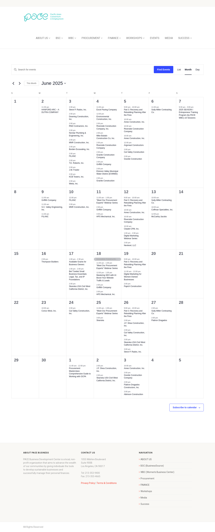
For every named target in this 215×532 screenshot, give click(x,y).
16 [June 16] (44, 253)
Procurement (147, 478)
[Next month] (20, 83)
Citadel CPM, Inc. (131, 229)
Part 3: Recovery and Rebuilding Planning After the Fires (135, 112)
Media (144, 497)
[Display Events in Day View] (198, 69)
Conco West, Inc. (49, 311)
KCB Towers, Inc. (76, 177)
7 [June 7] (180, 101)
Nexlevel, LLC (130, 245)
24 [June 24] (71, 302)
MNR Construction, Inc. (79, 142)
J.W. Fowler (74, 170)
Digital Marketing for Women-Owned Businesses (132, 277)
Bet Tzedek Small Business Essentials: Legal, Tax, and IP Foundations (78, 275)
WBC (71, 38)
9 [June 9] (43, 192)
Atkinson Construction (133, 394)
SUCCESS (183, 38)
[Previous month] (13, 83)
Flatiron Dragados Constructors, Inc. (131, 386)
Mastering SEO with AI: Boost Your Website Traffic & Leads (107, 278)
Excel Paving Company (107, 110)
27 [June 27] (153, 302)
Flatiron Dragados (159, 320)
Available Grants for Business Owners (77, 263)
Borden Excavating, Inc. (79, 149)
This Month (31, 83)
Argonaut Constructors (133, 145)
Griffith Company (104, 164)
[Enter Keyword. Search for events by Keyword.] (82, 69)
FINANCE (113, 38)
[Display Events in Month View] (188, 69)
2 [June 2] (43, 101)
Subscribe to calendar (185, 407)
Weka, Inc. (73, 184)
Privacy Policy (88, 483)
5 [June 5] (125, 101)
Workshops (146, 491)
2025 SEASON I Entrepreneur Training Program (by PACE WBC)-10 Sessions (188, 114)
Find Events (163, 69)
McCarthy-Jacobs (159, 216)
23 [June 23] (44, 302)
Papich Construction (132, 286)
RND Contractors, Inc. (78, 126)
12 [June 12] (126, 192)
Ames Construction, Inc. (134, 122)
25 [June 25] (99, 302)
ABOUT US (42, 38)
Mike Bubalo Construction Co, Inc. (106, 137)
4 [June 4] (98, 101)
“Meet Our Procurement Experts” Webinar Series (107, 201)
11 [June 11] (99, 192)
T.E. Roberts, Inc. (76, 163)
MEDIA (169, 38)
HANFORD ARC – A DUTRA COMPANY (50, 111)
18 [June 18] (99, 253)
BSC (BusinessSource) (152, 465)
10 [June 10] (71, 192)
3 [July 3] (125, 360)
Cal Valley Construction (134, 152)
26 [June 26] (126, 302)
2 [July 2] (98, 360)
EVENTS (154, 38)
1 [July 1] (70, 360)
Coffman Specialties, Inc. (162, 210)
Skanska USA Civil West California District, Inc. (79, 287)
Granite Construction (106, 181)
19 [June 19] (126, 253)
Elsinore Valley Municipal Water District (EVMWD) (107, 172)
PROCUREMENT (90, 38)
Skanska (100, 320)
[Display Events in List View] (179, 69)
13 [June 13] (153, 192)
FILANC (72, 156)
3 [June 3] (70, 101)
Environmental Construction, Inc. (104, 117)
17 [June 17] (71, 253)
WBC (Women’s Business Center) (157, 472)
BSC (58, 38)
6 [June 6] (152, 101)
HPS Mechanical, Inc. (106, 216)
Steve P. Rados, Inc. (78, 110)
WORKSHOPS (134, 38)
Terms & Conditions (107, 483)
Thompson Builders (50, 262)
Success (145, 504)
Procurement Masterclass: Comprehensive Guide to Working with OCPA (80, 372)
